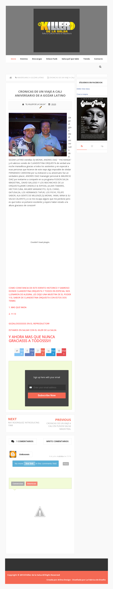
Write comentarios (57, 441)
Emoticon (31, 483)
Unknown (24, 454)
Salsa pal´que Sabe (70, 59)
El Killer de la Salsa (33, 575)
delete (60, 456)
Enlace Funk (51, 59)
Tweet (22, 352)
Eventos (24, 59)
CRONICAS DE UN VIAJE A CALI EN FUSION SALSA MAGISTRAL (58, 426)
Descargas (37, 59)
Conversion (18, 483)
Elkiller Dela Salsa (83, 89)
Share (32, 352)
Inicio (13, 59)
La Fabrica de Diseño (96, 579)
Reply (66, 464)
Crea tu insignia (82, 94)
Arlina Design (64, 579)
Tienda (86, 59)
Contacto (98, 59)
